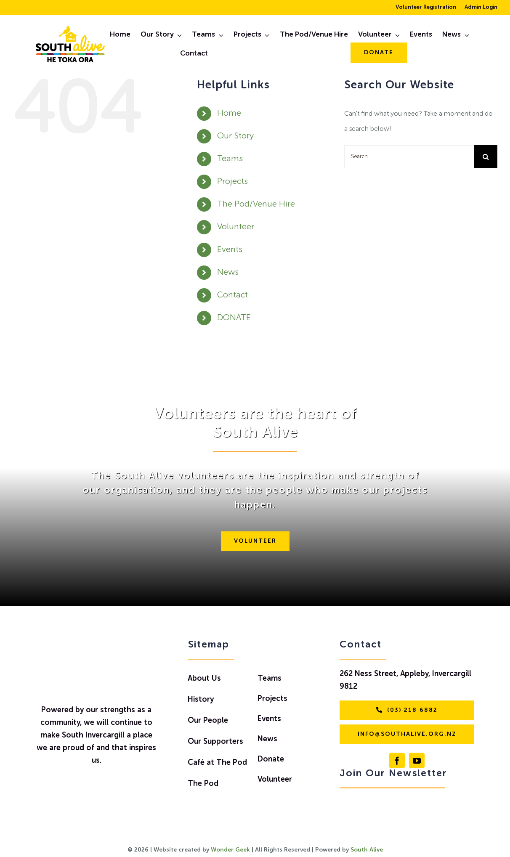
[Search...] (409, 156)
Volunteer (235, 227)
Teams (230, 159)
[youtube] (417, 760)
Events (229, 250)
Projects (232, 182)
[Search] (485, 156)
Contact (232, 295)
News (228, 272)
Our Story (235, 136)
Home (229, 113)
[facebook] (397, 760)
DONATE (234, 318)
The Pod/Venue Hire (256, 204)
